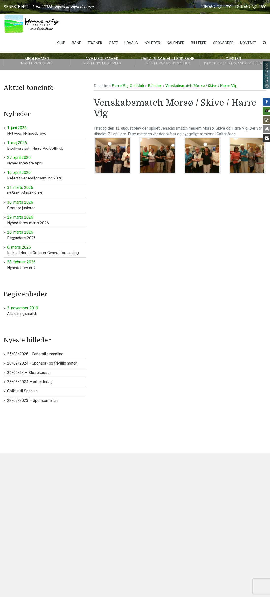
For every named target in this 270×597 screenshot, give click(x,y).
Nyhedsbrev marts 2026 (46, 220)
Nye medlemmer (102, 61)
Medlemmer (36, 61)
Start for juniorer (46, 205)
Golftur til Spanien (22, 391)
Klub (61, 43)
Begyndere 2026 (46, 235)
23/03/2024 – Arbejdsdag (29, 381)
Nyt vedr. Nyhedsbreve (46, 130)
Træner (95, 43)
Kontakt (248, 43)
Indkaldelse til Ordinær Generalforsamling (46, 250)
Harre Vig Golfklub (128, 86)
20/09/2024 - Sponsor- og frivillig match (42, 363)
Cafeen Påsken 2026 (46, 190)
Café (113, 43)
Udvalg (131, 43)
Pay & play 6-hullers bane (168, 61)
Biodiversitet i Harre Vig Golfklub (46, 145)
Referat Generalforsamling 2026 (46, 175)
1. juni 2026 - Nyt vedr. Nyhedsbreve (62, 6)
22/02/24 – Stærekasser (29, 372)
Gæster (233, 61)
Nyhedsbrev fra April (46, 160)
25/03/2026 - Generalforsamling (35, 354)
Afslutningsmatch (46, 310)
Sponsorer (223, 43)
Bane (76, 43)
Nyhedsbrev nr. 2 (46, 264)
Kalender (175, 43)
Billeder (198, 43)
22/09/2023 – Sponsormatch (32, 400)
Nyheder (152, 43)
